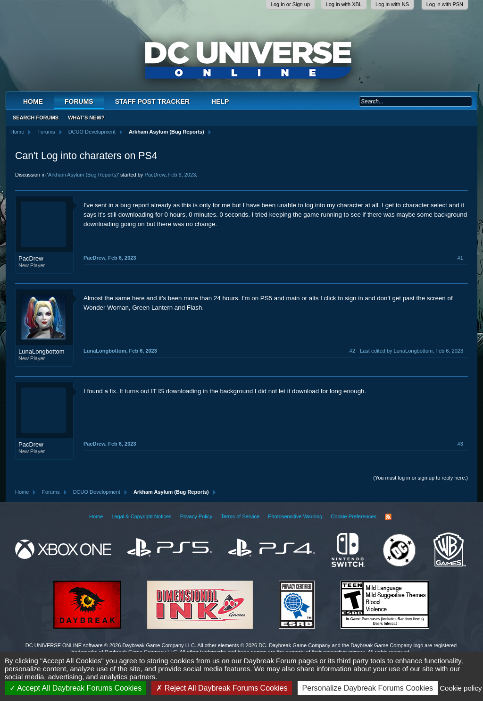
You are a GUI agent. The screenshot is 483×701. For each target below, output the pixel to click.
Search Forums (35, 117)
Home (33, 101)
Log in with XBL (344, 4)
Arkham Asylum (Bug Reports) (83, 174)
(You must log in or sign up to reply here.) (420, 478)
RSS (388, 517)
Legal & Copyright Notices (141, 516)
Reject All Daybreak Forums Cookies (221, 688)
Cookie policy (461, 688)
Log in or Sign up (290, 4)
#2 (352, 351)
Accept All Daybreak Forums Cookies (75, 688)
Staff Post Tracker (152, 101)
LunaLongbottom (41, 351)
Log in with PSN (444, 4)
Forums (79, 101)
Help (220, 101)
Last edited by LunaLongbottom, (411, 351)
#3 (460, 444)
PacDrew (154, 174)
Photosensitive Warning (295, 516)
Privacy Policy (196, 516)
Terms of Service (240, 516)
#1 (460, 258)
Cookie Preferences (353, 516)
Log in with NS (392, 4)
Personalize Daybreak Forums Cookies (367, 688)
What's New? (86, 117)
